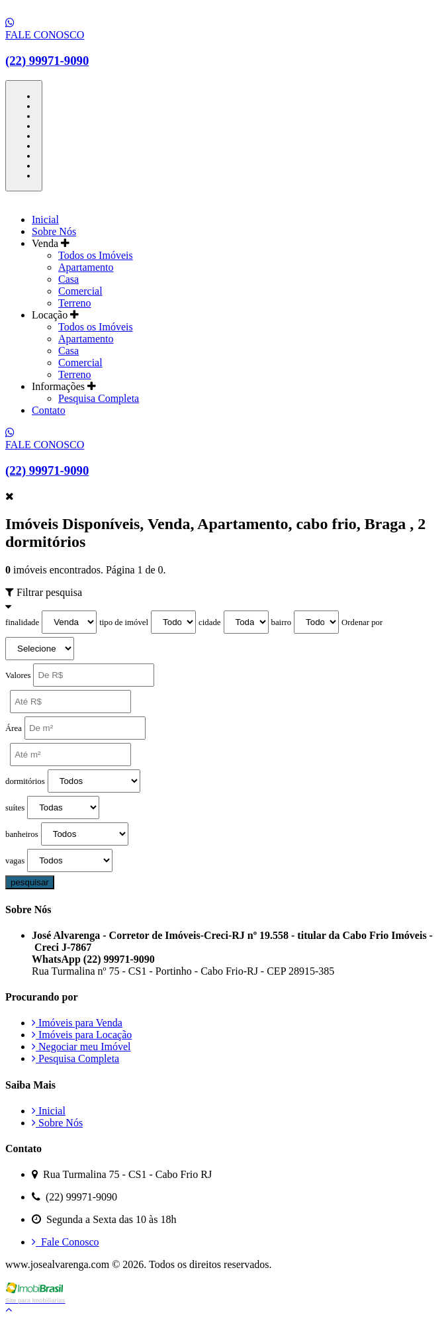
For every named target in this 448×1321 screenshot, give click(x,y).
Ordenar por (361, 622)
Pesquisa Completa (98, 398)
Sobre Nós (54, 231)
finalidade (22, 622)
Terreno (74, 303)
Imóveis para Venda (77, 1022)
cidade (209, 622)
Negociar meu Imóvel (81, 1046)
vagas (14, 860)
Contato (49, 410)
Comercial (80, 291)
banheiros (21, 834)
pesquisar (30, 882)
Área (13, 728)
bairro (281, 622)
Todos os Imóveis (95, 255)
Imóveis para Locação (82, 1034)
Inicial (45, 219)
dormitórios (25, 781)
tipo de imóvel (123, 622)
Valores (17, 675)
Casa (68, 279)
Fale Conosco (65, 1242)
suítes (14, 807)
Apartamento (86, 267)
